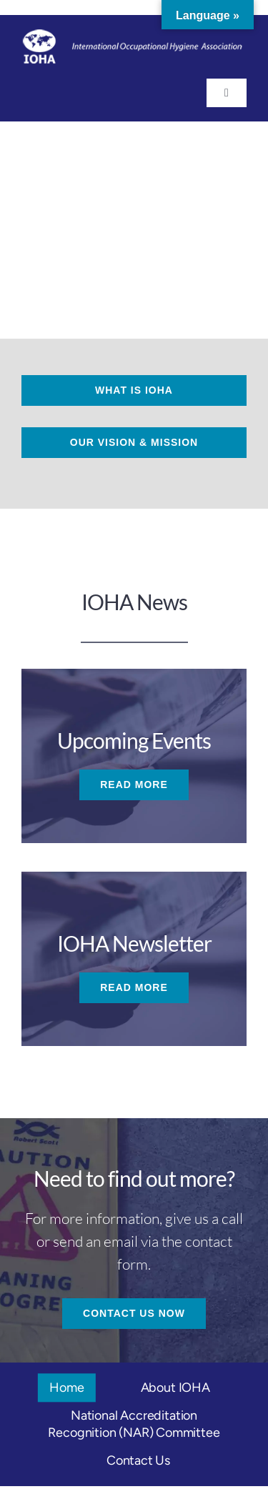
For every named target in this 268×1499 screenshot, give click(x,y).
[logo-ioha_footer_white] (134, 36)
